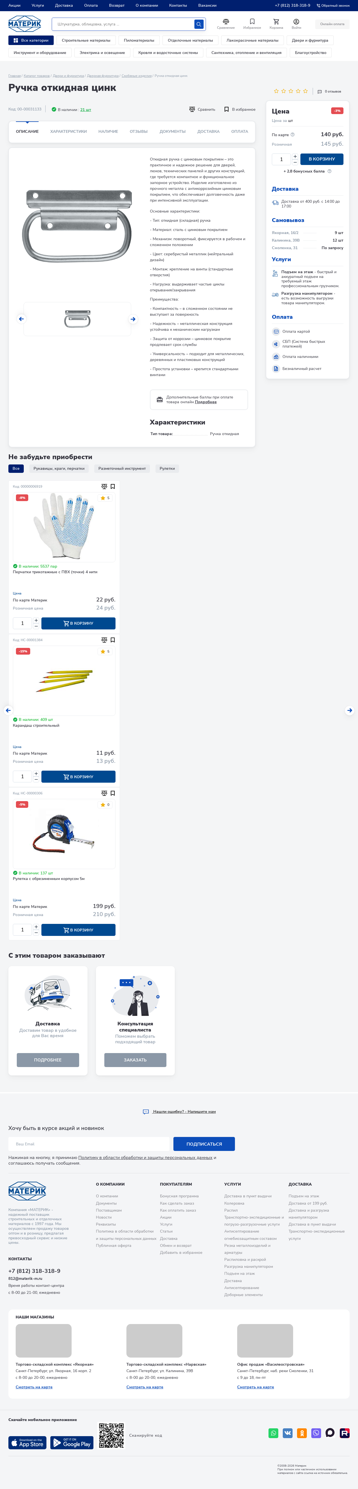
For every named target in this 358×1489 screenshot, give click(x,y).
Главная (14, 76)
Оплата (91, 5)
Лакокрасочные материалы (253, 40)
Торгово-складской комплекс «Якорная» (55, 1364)
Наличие (108, 131)
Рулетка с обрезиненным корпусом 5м (48, 879)
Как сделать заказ (177, 1203)
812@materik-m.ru (25, 1278)
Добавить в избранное (181, 1252)
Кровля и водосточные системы (168, 52)
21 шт (85, 109)
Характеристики (68, 131)
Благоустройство (310, 52)
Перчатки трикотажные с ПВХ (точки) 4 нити (55, 572)
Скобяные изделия (137, 76)
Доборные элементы (243, 1295)
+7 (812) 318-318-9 (292, 5)
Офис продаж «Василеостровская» (271, 1364)
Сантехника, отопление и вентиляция (246, 52)
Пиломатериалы (139, 40)
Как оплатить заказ (178, 1210)
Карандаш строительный (36, 726)
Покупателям (176, 1184)
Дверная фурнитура (103, 76)
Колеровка (234, 1203)
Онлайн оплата (332, 24)
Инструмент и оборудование (40, 52)
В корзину (322, 159)
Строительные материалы (86, 40)
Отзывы (139, 131)
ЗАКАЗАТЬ (135, 1061)
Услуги (38, 5)
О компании (147, 5)
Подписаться (204, 1144)
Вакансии (207, 5)
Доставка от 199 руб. (308, 1203)
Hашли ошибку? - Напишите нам (179, 1112)
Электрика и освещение (102, 52)
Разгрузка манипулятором (248, 1266)
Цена (17, 593)
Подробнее (206, 402)
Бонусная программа (179, 1196)
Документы (173, 131)
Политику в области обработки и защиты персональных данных (145, 1158)
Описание (27, 131)
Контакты (178, 5)
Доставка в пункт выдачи (248, 1196)
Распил (231, 1210)
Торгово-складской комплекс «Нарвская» (166, 1364)
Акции (14, 5)
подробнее (47, 1061)
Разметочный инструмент (122, 468)
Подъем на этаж (239, 1273)
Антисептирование (241, 1287)
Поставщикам (109, 1210)
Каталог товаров (37, 76)
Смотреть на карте (34, 1387)
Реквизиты (106, 1224)
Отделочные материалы (190, 40)
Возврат (116, 5)
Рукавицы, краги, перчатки (59, 468)
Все (16, 468)
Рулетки (167, 468)
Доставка (64, 5)
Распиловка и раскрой (245, 1260)
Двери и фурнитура (310, 40)
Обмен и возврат (176, 1245)
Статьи (166, 1231)
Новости (104, 1217)
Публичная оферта (113, 1245)
